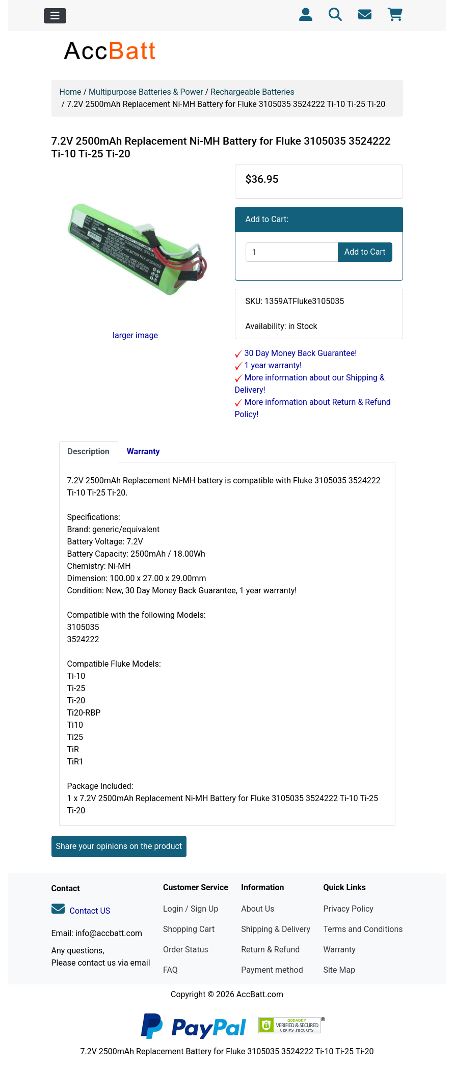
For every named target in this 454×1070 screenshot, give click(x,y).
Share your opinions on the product (119, 846)
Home (71, 92)
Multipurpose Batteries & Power (146, 92)
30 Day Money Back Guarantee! (300, 353)
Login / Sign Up (191, 909)
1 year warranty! (272, 365)
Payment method (272, 970)
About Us (257, 909)
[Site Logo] (110, 50)
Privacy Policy (348, 909)
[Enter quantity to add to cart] (292, 252)
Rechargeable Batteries (252, 92)
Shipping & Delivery (275, 929)
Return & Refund (270, 949)
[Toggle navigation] (55, 15)
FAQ (170, 970)
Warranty (339, 949)
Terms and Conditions (363, 929)
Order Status (185, 949)
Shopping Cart (189, 929)
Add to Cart (365, 252)
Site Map (339, 970)
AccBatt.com (259, 994)
